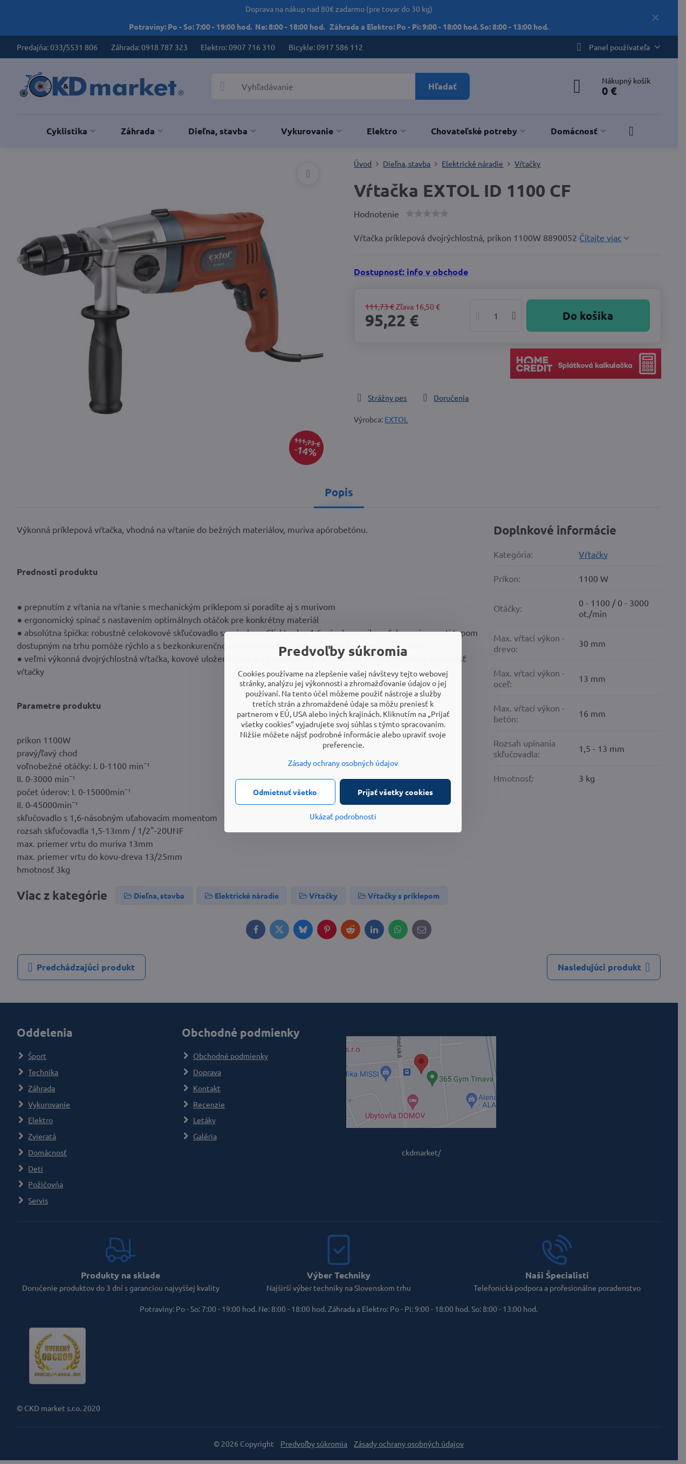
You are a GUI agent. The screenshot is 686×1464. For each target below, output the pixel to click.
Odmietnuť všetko (285, 792)
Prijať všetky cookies (395, 792)
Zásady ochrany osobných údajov (343, 763)
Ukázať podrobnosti (343, 816)
